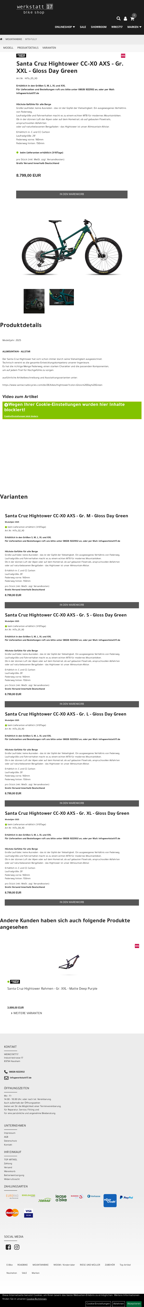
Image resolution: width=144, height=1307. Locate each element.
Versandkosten (55, 160)
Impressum (9, 1133)
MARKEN (134, 27)
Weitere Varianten (27, 1013)
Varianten (49, 48)
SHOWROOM (98, 27)
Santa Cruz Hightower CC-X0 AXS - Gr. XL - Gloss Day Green (67, 814)
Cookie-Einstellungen (98, 1304)
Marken (35, 1273)
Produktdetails (27, 48)
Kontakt (8, 1145)
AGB (6, 1137)
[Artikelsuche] (119, 20)
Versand (8, 1168)
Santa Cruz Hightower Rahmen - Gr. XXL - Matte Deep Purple (52, 989)
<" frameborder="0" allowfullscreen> (72, 441)
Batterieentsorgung (14, 1175)
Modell (8, 48)
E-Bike (10, 1265)
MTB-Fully (31, 39)
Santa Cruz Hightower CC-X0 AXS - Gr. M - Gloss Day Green (66, 516)
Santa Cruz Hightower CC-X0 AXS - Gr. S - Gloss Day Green (66, 615)
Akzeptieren (134, 1304)
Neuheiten (12, 1273)
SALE (83, 27)
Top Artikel (125, 1265)
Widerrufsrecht (12, 1179)
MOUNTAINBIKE (14, 39)
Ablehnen (118, 1304)
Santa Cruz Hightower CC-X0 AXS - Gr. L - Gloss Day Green (65, 714)
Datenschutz (10, 1141)
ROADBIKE (22, 1265)
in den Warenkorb (72, 194)
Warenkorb (9, 1171)
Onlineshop (65, 27)
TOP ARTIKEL (10, 1160)
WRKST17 (116, 27)
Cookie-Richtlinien (37, 1299)
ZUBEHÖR (110, 1265)
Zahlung (8, 1164)
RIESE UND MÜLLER (90, 1265)
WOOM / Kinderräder (64, 1265)
